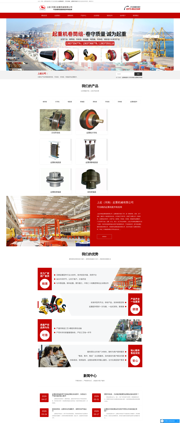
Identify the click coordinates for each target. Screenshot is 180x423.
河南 (94, 416)
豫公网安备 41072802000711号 (96, 418)
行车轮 (57, 101)
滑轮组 (95, 101)
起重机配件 (61, 1)
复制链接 (91, 413)
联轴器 (82, 101)
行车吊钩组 (67, 1)
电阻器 (70, 101)
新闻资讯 (70, 15)
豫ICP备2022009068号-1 (80, 418)
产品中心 (83, 15)
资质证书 (109, 15)
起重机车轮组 (74, 1)
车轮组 (107, 101)
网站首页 (44, 15)
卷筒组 (45, 101)
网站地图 (111, 409)
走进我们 (57, 15)
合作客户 (122, 15)
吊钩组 (120, 101)
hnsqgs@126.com (129, 400)
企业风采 (96, 15)
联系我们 (136, 15)
